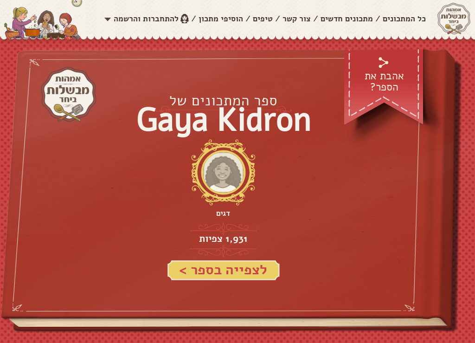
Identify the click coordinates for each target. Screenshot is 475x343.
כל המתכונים (404, 18)
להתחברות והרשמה (146, 18)
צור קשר (296, 18)
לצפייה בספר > (223, 269)
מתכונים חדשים (347, 18)
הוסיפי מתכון (221, 18)
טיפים (263, 18)
